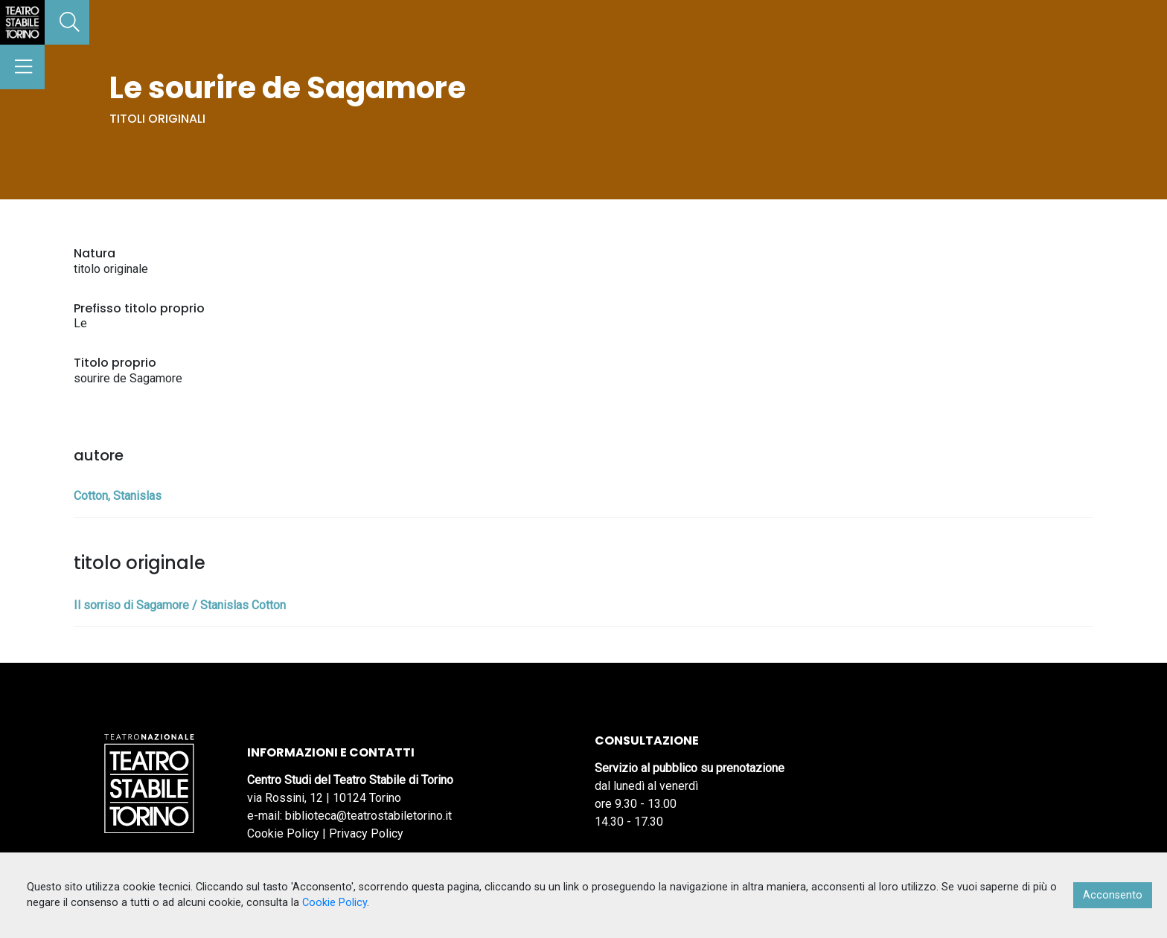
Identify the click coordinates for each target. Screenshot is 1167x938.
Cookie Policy (283, 833)
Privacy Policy (366, 833)
